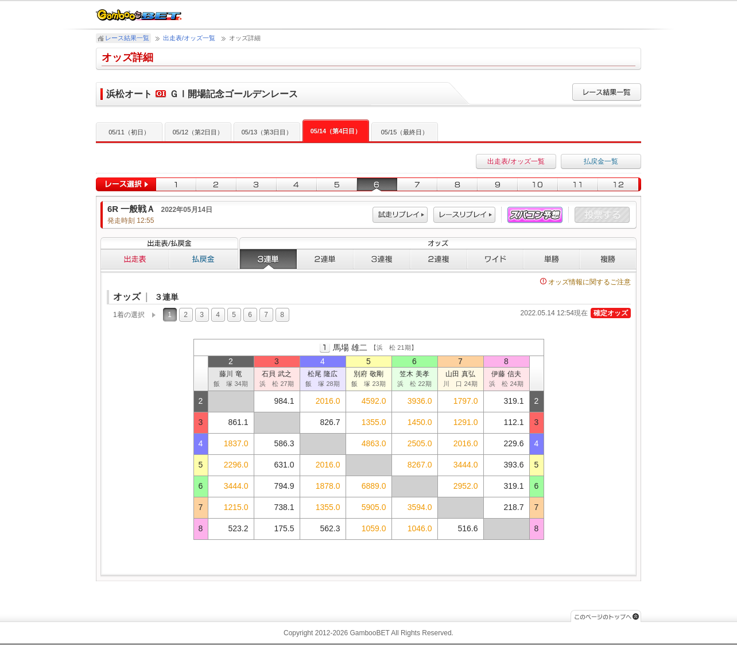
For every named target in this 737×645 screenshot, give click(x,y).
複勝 (608, 259)
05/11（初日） (129, 132)
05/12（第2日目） (198, 132)
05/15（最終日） (405, 132)
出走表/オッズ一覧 (189, 37)
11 (578, 184)
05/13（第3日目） (267, 132)
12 (619, 184)
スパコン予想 (535, 215)
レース (464, 215)
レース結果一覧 (127, 37)
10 (538, 184)
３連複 (382, 259)
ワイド (495, 259)
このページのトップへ (606, 616)
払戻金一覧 (601, 161)
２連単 (325, 259)
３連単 (268, 259)
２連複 (438, 259)
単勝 (551, 259)
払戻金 (203, 259)
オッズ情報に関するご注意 (585, 282)
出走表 (134, 259)
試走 (400, 215)
